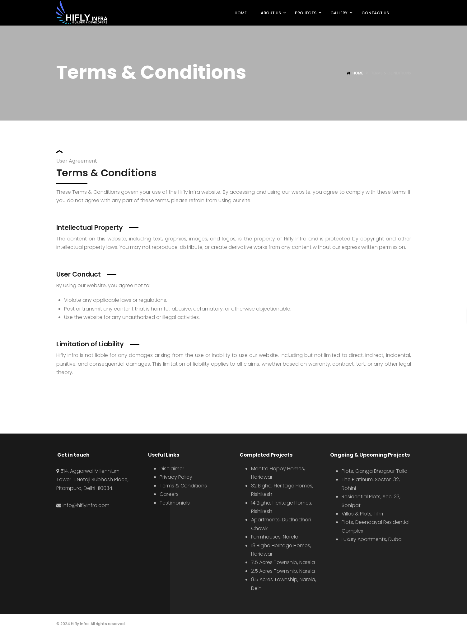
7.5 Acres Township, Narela (283, 562)
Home (358, 73)
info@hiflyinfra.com (86, 505)
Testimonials (175, 502)
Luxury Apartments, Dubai (372, 539)
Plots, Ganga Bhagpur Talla (375, 471)
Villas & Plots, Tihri (362, 513)
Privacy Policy (176, 477)
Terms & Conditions (183, 485)
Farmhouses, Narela (274, 536)
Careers (169, 494)
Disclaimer (172, 468)
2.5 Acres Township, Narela (283, 571)
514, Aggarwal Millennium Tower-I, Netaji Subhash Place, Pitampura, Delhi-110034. (92, 479)
